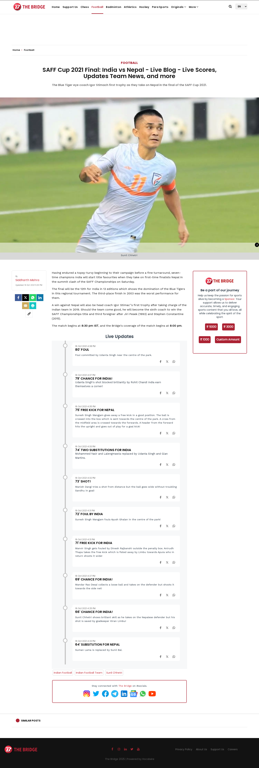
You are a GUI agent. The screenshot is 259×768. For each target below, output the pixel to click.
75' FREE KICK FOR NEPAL (94, 410)
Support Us (70, 7)
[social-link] (29, 313)
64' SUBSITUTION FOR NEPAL (97, 644)
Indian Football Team (89, 672)
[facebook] (18, 297)
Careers (233, 749)
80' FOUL (82, 349)
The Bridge (125, 685)
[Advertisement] (129, 34)
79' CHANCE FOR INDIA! (93, 378)
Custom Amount (228, 339)
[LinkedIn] (40, 297)
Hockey (144, 7)
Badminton (113, 7)
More (194, 7)
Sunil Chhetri (114, 672)
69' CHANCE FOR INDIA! (94, 579)
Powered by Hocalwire (140, 759)
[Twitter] (25, 297)
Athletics (130, 7)
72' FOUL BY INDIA (89, 514)
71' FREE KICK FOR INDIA (93, 543)
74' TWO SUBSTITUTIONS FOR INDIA (103, 450)
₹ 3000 (228, 327)
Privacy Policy (183, 749)
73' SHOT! (83, 481)
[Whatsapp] (32, 297)
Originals (178, 7)
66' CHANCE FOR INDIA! (94, 612)
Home (56, 7)
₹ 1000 (204, 339)
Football (97, 7)
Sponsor (229, 299)
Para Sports (160, 7)
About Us (201, 749)
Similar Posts (30, 720)
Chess (85, 7)
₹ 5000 (211, 327)
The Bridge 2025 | (116, 759)
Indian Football (63, 672)
